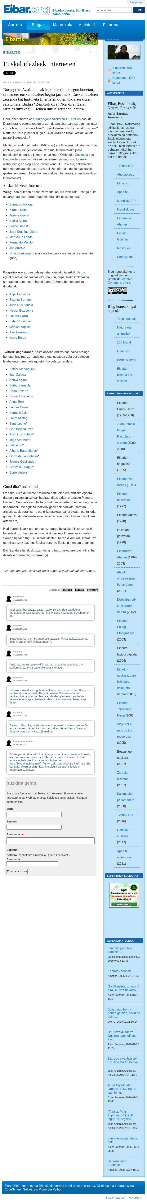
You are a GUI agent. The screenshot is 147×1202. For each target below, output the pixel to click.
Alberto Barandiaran (23, 450)
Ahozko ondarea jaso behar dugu (126, 578)
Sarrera (15, 25)
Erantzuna (15, 834)
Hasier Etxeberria (21, 310)
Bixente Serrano (20, 299)
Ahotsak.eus (125, 174)
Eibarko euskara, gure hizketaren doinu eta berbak (126, 682)
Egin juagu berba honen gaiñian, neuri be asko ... (124, 1013)
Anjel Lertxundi (19, 294)
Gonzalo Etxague (21, 467)
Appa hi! (122, 192)
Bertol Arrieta (18, 472)
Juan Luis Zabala (21, 305)
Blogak (38, 25)
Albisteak (87, 25)
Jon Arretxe (17, 248)
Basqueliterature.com (18, 159)
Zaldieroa (15, 445)
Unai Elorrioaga (20, 253)
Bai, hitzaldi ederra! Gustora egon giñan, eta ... (122, 1035)
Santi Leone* (18, 423)
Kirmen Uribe (18, 209)
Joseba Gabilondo (21, 461)
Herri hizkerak (126, 360)
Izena (10, 808)
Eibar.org (123, 183)
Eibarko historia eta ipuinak (124, 375)
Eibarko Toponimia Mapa (124, 709)
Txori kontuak (126, 318)
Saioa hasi (136, 2)
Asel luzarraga (19, 332)
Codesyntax (125, 256)
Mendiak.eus (126, 209)
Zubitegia (81, 154)
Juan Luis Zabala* (21, 434)
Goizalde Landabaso (23, 456)
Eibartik (11, 52)
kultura (79, 590)
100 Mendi (124, 342)
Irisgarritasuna (115, 1197)
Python (57, 1189)
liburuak (67, 590)
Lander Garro (18, 316)
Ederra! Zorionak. (120, 971)
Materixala (62, 25)
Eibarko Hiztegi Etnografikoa (125, 627)
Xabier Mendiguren (22, 369)
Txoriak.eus (125, 166)
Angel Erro (16, 401)
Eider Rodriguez (20, 321)
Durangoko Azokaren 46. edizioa (58, 119)
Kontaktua (135, 1197)
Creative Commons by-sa (120, 280)
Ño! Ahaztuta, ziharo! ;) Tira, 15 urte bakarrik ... (124, 988)
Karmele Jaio (18, 412)
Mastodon (124, 248)
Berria (81, 272)
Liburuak (123, 351)
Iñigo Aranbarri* (20, 440)
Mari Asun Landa (21, 237)
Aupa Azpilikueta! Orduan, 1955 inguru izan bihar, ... (122, 1088)
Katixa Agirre (18, 220)
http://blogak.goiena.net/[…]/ (27, 763)
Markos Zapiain (20, 327)
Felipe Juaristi (19, 226)
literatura (92, 590)
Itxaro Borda (17, 337)
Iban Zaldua (17, 374)
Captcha (12, 849)
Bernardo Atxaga (21, 204)
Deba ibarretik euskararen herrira (126, 606)
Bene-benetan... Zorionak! (119, 1163)
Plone (43, 1189)
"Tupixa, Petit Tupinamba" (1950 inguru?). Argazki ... (121, 1115)
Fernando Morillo (21, 242)
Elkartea (110, 25)
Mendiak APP (126, 200)
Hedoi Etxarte (18, 391)
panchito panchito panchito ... (120, 950)
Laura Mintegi (18, 418)
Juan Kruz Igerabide (23, 231)
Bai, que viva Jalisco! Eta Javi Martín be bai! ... (123, 1062)
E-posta (12, 821)
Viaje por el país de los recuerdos (124, 730)
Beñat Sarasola (20, 385)
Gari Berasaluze (20, 429)
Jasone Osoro (19, 215)
